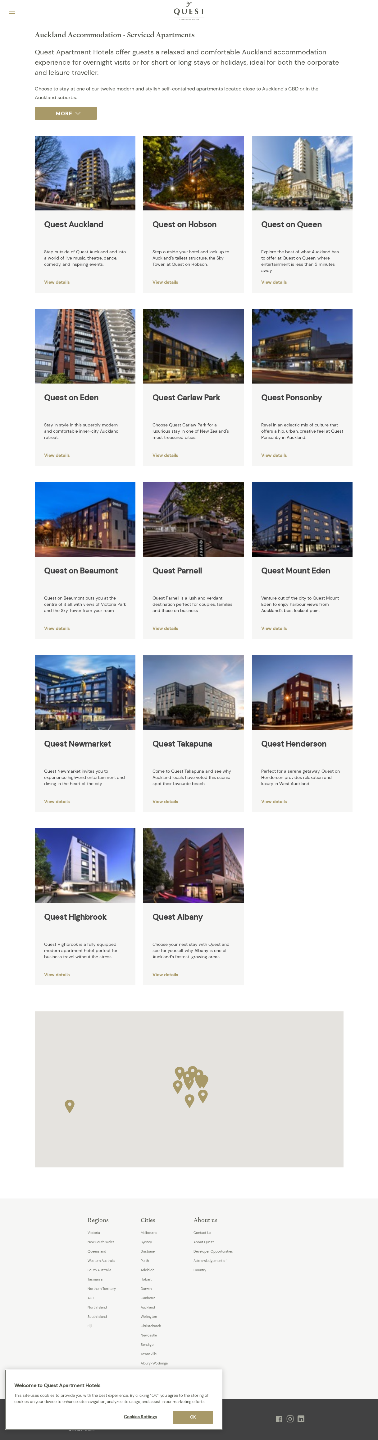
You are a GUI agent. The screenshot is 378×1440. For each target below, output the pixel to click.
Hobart (146, 1279)
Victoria (94, 1233)
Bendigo (147, 1344)
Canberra (148, 1298)
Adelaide (147, 1270)
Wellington (149, 1316)
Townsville (149, 1354)
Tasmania (95, 1279)
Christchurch (151, 1326)
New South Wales (101, 1242)
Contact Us (202, 1233)
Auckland (148, 1307)
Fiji (90, 1326)
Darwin (146, 1288)
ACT (91, 1298)
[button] (189, 1082)
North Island (97, 1307)
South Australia (99, 1270)
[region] (113, 1399)
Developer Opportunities (213, 1251)
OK (193, 1417)
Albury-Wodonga (154, 1363)
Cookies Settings (140, 1416)
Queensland (97, 1251)
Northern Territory (102, 1288)
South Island (97, 1316)
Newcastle (149, 1335)
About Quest (204, 1242)
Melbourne (149, 1233)
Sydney (146, 1242)
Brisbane (148, 1251)
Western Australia (101, 1260)
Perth (145, 1260)
